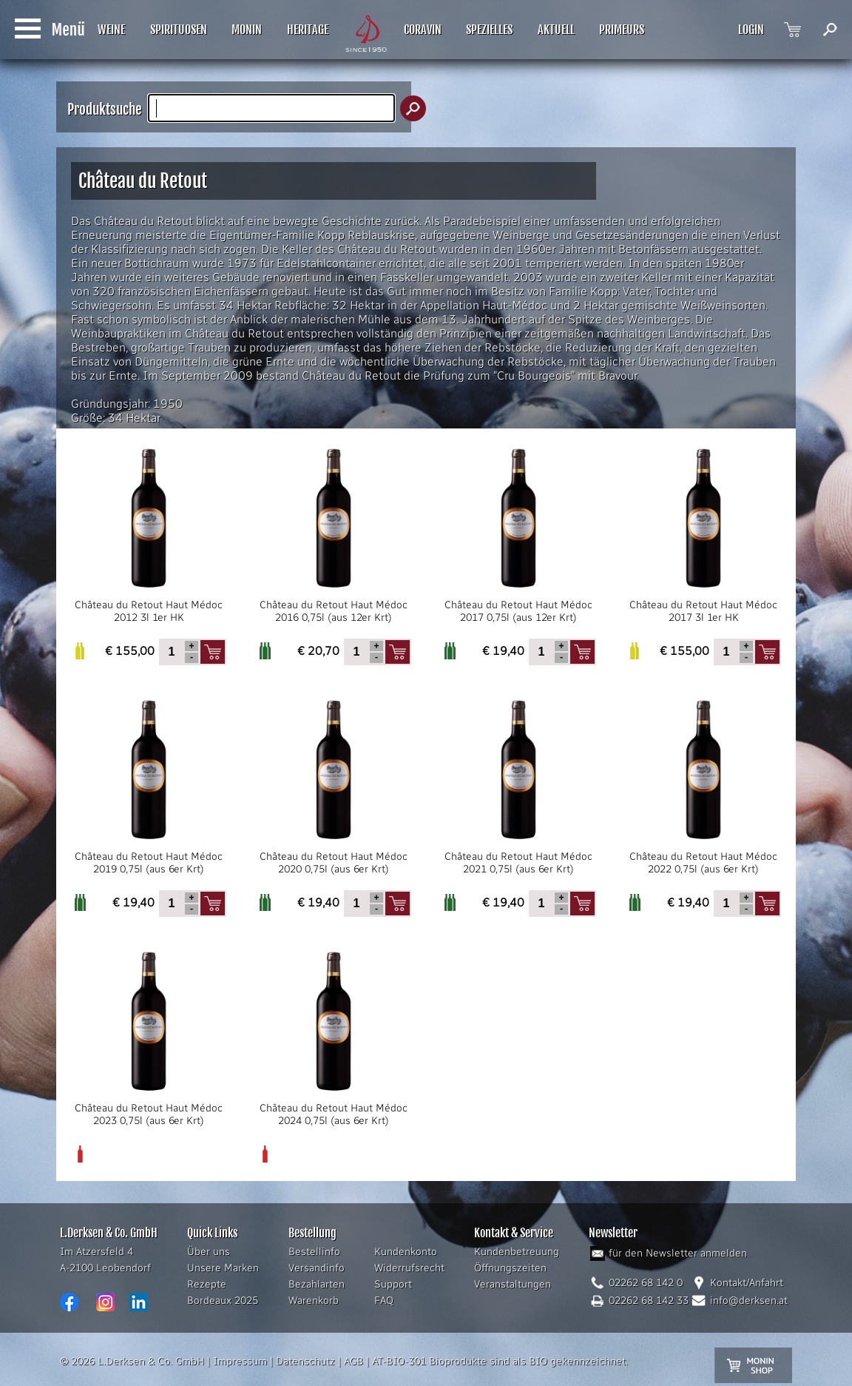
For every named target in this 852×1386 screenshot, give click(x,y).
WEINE (111, 29)
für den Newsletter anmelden (678, 1253)
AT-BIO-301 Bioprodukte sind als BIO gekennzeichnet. (500, 1361)
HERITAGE (307, 29)
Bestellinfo (314, 1251)
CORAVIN (423, 29)
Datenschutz (305, 1361)
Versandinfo (316, 1268)
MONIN (246, 29)
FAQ (383, 1300)
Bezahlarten (316, 1284)
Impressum (240, 1361)
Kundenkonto (405, 1251)
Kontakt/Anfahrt (746, 1282)
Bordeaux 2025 (222, 1300)
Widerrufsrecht (409, 1268)
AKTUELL (556, 29)
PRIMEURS (621, 29)
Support (393, 1284)
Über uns (208, 1251)
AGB (353, 1361)
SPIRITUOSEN (178, 29)
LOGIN (751, 29)
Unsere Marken (223, 1268)
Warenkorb (313, 1300)
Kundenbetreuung (516, 1251)
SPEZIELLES (489, 29)
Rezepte (206, 1284)
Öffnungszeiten (510, 1268)
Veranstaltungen (512, 1284)
